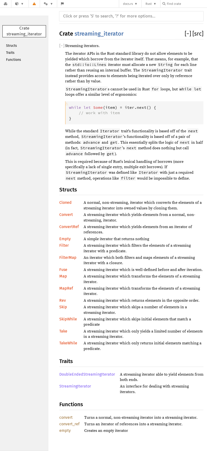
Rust (149, 4)
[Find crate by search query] (186, 4)
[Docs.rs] (5, 4)
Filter (64, 245)
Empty (65, 239)
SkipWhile (68, 319)
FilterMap (68, 257)
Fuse (63, 269)
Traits (10, 53)
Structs (11, 46)
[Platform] (48, 4)
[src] (197, 33)
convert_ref (69, 424)
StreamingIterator (75, 386)
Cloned (65, 202)
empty (65, 430)
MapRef (66, 288)
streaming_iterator (99, 33)
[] (188, 33)
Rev (62, 300)
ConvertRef (69, 226)
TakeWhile (68, 343)
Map (63, 276)
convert (66, 417)
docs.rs (128, 4)
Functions (13, 60)
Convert (66, 214)
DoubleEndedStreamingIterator (87, 374)
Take (63, 331)
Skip (63, 307)
